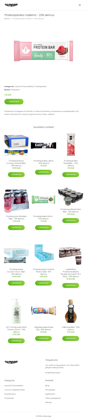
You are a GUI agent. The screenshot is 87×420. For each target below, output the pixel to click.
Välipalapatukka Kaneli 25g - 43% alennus (43, 328)
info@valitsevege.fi (52, 373)
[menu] (80, 5)
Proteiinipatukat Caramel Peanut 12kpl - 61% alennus (43, 271)
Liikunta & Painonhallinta (24, 86)
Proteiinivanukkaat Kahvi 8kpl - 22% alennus (70, 210)
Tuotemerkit (9, 398)
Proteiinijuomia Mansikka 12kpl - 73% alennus (16, 217)
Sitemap (48, 402)
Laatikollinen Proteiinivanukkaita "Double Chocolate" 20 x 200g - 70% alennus (70, 273)
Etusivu (7, 18)
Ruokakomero (10, 394)
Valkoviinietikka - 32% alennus (71, 328)
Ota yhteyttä (50, 390)
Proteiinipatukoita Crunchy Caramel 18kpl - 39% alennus (16, 163)
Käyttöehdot (50, 394)
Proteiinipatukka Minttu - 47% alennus (43, 217)
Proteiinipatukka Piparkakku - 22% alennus (71, 163)
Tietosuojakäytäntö (53, 398)
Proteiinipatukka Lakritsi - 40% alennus (43, 162)
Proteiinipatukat (40, 86)
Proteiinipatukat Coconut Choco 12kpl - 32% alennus (16, 271)
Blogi (47, 385)
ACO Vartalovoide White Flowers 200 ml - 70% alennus (16, 329)
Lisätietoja (14, 102)
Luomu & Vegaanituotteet (14, 390)
